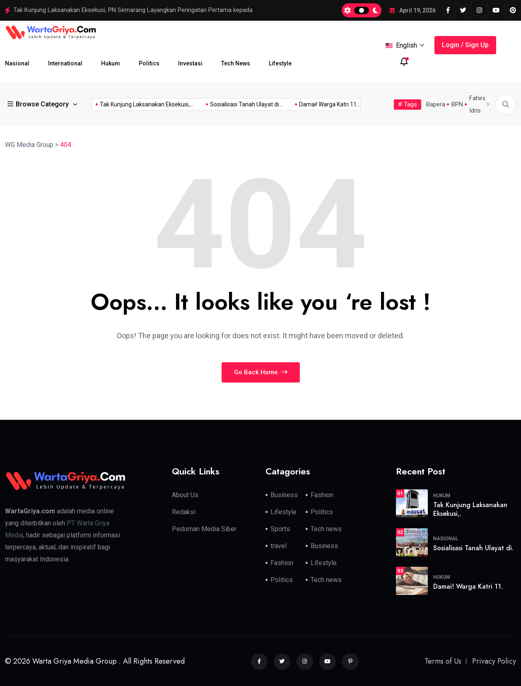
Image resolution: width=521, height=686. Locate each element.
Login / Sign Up (465, 45)
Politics (149, 63)
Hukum (110, 63)
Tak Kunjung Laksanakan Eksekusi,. (470, 509)
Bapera (435, 104)
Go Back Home (260, 372)
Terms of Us (443, 661)
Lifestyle (280, 63)
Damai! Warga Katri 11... (319, 104)
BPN (457, 104)
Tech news (326, 529)
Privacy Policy (494, 661)
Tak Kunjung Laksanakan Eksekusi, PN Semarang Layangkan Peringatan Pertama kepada (133, 10)
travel (278, 546)
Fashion (322, 495)
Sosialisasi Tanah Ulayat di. (473, 548)
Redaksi (183, 512)
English (405, 45)
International (65, 63)
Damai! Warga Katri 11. (468, 586)
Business (284, 495)
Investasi (190, 63)
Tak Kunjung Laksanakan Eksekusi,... (136, 104)
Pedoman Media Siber (204, 529)
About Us (185, 495)
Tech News (235, 63)
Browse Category (38, 104)
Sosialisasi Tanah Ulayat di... (235, 104)
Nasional (17, 63)
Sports (280, 529)
